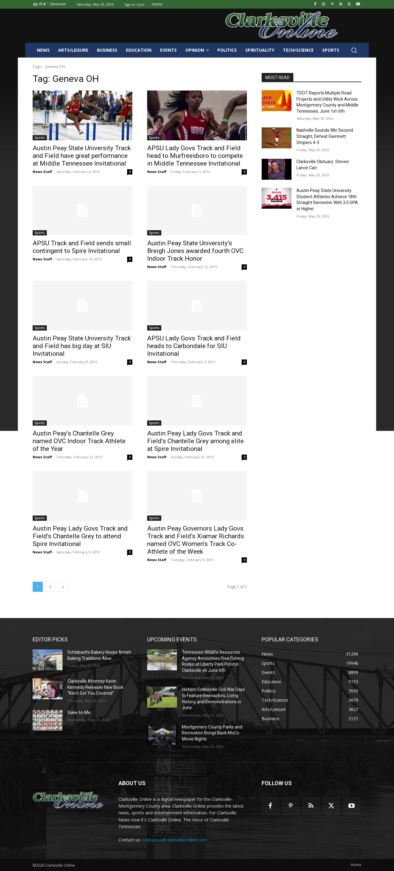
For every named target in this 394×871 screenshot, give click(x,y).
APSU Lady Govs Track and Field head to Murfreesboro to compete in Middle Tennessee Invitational (195, 155)
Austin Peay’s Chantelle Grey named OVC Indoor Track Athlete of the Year (79, 441)
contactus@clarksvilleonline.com (174, 840)
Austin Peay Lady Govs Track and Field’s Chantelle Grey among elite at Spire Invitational (195, 441)
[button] (354, 50)
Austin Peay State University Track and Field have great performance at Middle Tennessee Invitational (82, 155)
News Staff (42, 171)
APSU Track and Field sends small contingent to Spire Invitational (82, 247)
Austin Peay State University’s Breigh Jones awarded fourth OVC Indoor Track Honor (195, 250)
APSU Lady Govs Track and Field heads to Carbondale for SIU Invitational (194, 346)
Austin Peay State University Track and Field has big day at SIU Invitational (82, 346)
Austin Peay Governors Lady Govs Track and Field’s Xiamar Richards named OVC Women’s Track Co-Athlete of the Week (195, 540)
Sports (39, 137)
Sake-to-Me (78, 712)
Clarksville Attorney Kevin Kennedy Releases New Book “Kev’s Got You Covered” (95, 687)
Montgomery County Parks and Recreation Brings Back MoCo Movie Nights (212, 732)
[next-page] (63, 587)
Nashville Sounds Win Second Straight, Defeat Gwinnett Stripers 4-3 (324, 136)
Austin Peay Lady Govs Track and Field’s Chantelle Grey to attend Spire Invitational (80, 536)
